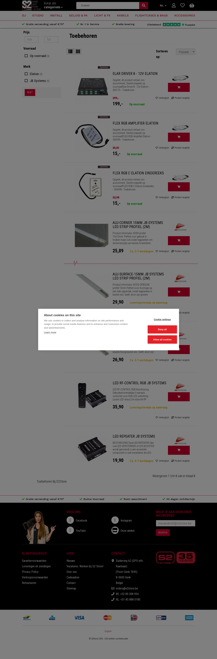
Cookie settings (154, 319)
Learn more (50, 332)
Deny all (154, 329)
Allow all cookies (155, 339)
